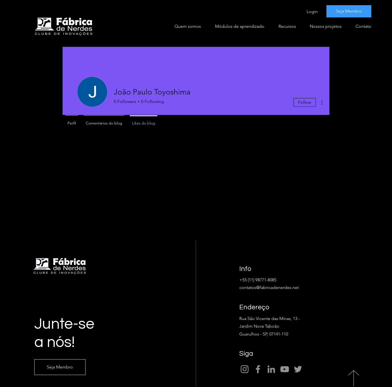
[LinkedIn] (271, 369)
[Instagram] (244, 369)
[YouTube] (284, 369)
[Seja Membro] (348, 11)
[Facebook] (258, 369)
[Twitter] (298, 369)
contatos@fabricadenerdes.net (269, 287)
